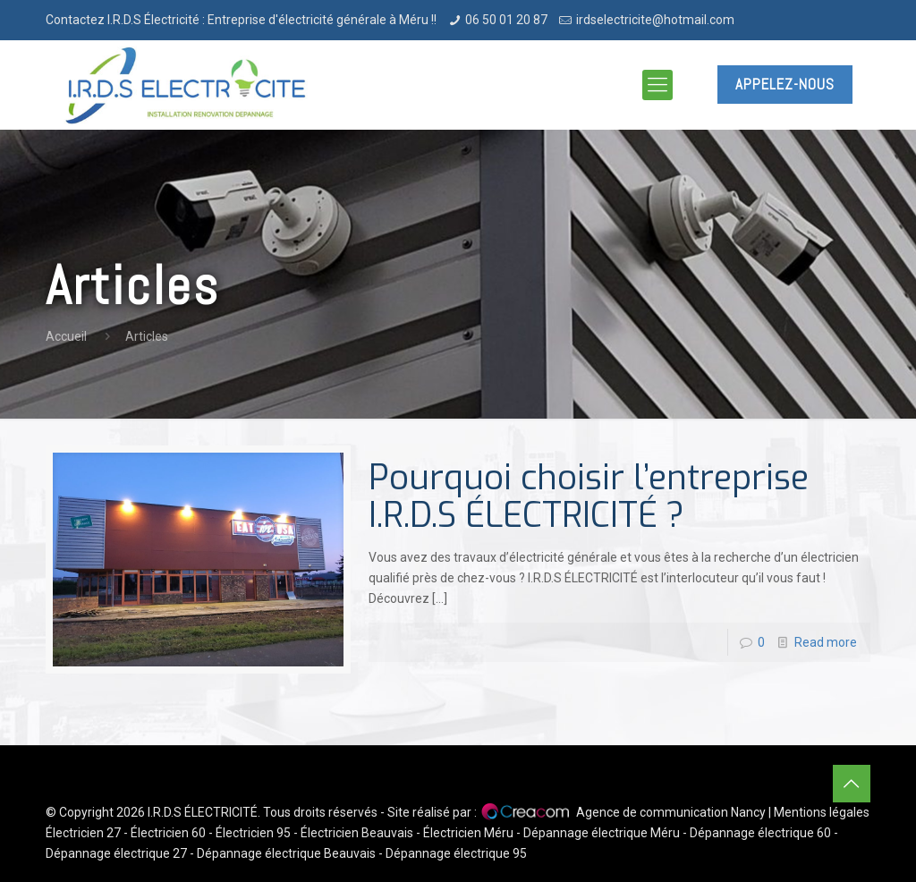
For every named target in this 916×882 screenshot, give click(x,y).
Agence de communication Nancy (671, 812)
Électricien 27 (83, 833)
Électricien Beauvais (357, 833)
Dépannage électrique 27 (116, 853)
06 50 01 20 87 (506, 20)
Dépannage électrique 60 (760, 833)
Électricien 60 (168, 833)
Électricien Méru (468, 833)
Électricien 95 (253, 833)
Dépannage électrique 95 (456, 853)
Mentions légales (821, 812)
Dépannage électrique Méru (601, 833)
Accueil (66, 336)
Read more (825, 642)
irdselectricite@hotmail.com (655, 20)
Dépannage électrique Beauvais (286, 853)
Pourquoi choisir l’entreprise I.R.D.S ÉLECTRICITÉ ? (589, 496)
